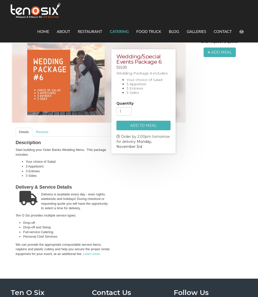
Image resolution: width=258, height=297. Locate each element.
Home (43, 31)
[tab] (24, 132)
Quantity (125, 103)
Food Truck (148, 31)
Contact (223, 31)
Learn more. (92, 254)
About (63, 31)
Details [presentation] (24, 132)
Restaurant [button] (90, 31)
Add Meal (220, 52)
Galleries (196, 31)
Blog (174, 31)
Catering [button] (119, 31)
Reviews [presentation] (42, 132)
